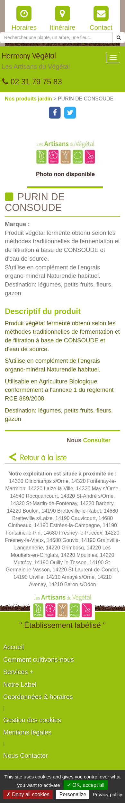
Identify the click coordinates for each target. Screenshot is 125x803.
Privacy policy (107, 794)
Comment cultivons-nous (38, 659)
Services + (18, 671)
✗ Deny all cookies (27, 794)
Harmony (36, 62)
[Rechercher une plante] (56, 37)
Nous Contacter (25, 755)
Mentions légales (27, 732)
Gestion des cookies (32, 720)
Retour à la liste (43, 458)
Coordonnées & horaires (38, 696)
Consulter (89, 440)
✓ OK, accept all (85, 785)
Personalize (72, 794)
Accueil (13, 647)
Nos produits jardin (29, 98)
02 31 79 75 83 (32, 81)
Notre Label (19, 684)
